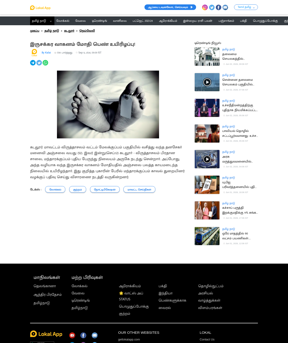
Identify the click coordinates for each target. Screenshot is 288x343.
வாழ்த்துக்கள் (209, 300)
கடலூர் (69, 30)
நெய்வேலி (87, 30)
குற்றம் (124, 314)
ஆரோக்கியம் (130, 286)
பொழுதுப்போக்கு (134, 306)
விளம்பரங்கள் (210, 308)
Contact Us (207, 339)
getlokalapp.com (129, 339)
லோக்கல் (80, 286)
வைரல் (165, 308)
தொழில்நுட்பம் (211, 286)
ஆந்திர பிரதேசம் (48, 295)
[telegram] (33, 65)
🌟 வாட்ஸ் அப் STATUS (131, 296)
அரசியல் (205, 293)
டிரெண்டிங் (81, 300)
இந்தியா (165, 293)
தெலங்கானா (45, 286)
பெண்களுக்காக (172, 300)
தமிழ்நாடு (42, 303)
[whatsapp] (46, 65)
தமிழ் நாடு (39, 20)
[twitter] (39, 65)
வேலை (78, 293)
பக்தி (163, 286)
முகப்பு (34, 30)
